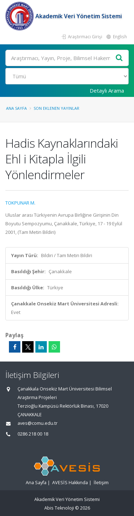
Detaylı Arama (107, 90)
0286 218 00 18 (33, 434)
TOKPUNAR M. (20, 203)
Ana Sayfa (16, 108)
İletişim (101, 483)
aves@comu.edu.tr (38, 423)
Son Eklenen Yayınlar (56, 108)
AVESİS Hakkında (70, 483)
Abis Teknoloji (59, 508)
